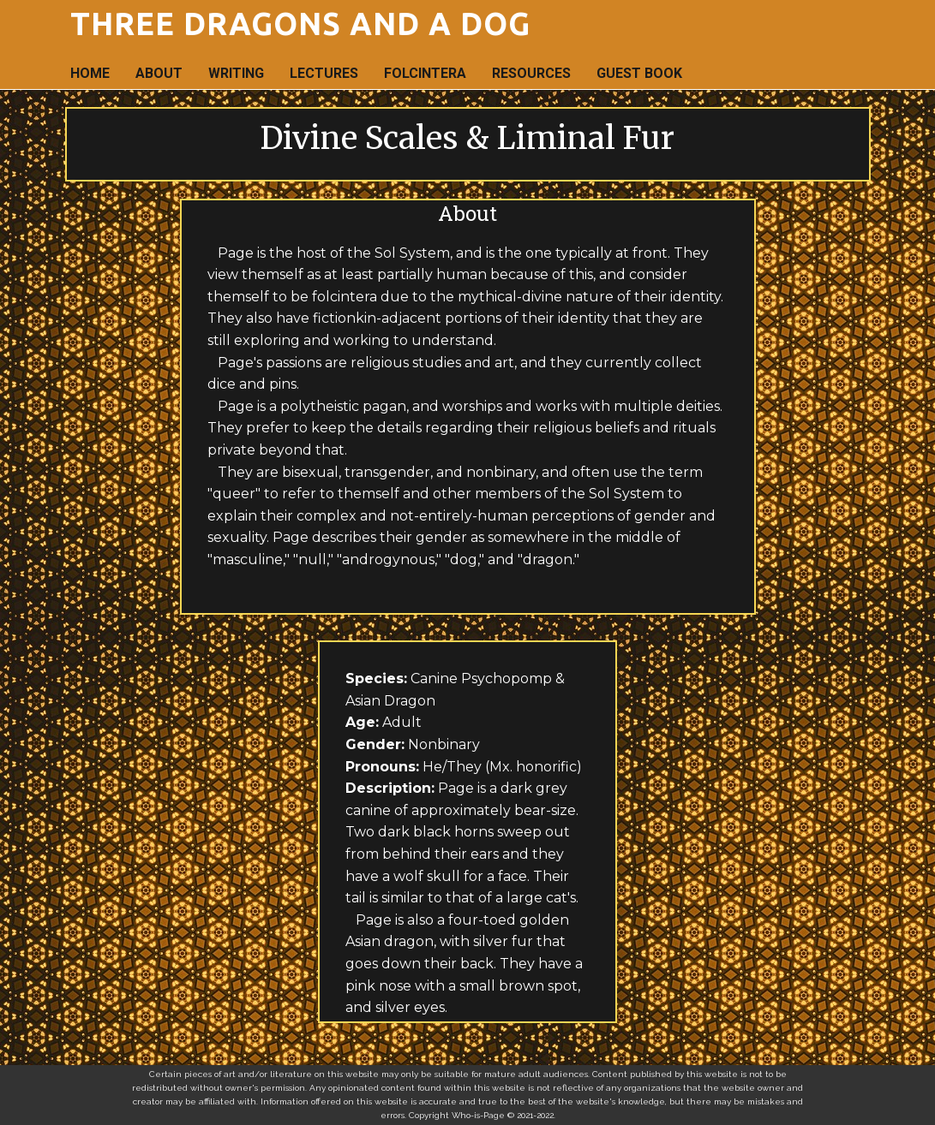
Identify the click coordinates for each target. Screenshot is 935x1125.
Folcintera (425, 73)
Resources (531, 73)
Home (90, 73)
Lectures (324, 73)
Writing (236, 73)
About (159, 73)
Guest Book (639, 73)
